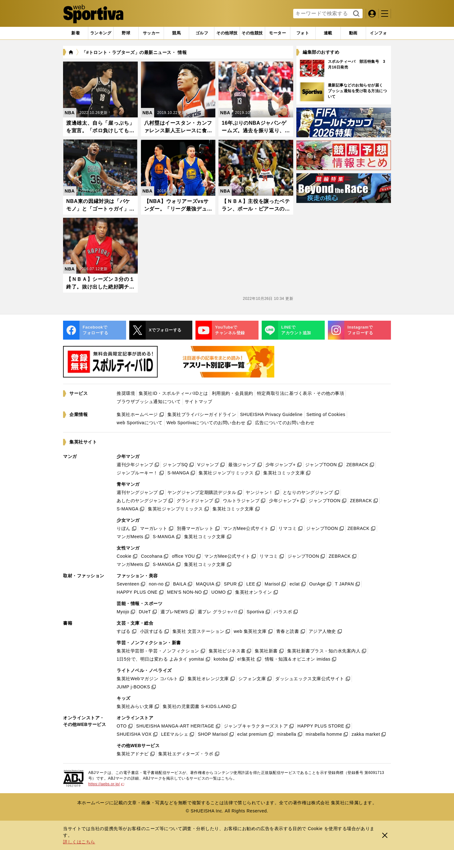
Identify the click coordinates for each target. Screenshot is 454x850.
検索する (355, 14)
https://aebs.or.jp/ (106, 784)
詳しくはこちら (79, 841)
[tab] (126, 33)
